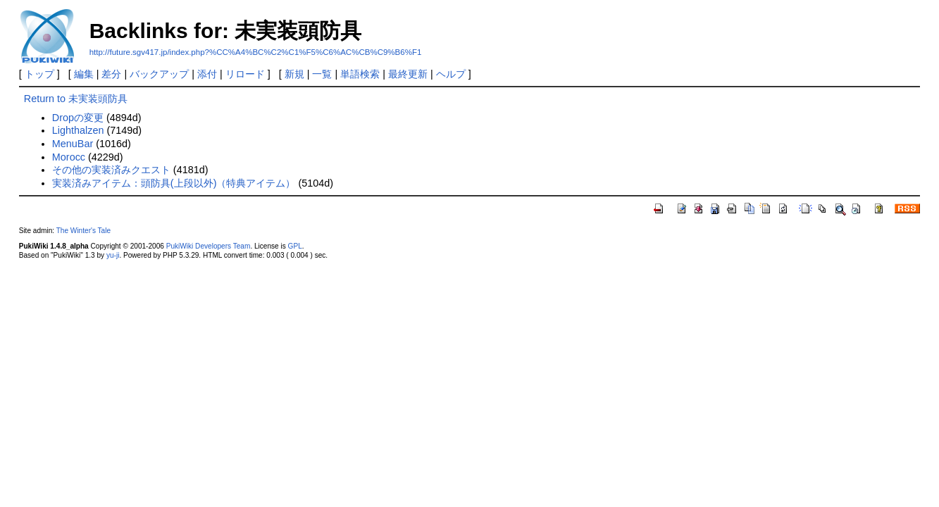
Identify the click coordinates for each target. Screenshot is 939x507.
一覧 (322, 74)
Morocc (68, 157)
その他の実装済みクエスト (111, 169)
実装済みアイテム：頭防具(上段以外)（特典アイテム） (174, 183)
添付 (207, 74)
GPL (295, 246)
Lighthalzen (78, 130)
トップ (39, 74)
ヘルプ (451, 74)
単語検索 (360, 74)
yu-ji (112, 255)
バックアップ (159, 74)
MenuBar (72, 143)
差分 (111, 74)
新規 (294, 74)
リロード (245, 74)
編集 (84, 74)
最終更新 (408, 74)
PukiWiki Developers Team (208, 246)
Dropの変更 (78, 117)
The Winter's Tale (83, 230)
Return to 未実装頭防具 (76, 98)
